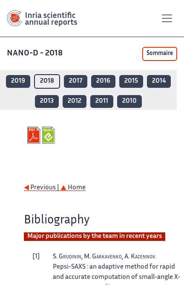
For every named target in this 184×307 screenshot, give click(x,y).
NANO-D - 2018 (35, 53)
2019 (18, 81)
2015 (131, 81)
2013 (47, 101)
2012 (74, 101)
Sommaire (160, 53)
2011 (101, 101)
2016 (103, 81)
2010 (129, 101)
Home (73, 188)
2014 (159, 81)
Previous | (42, 188)
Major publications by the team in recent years (94, 236)
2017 (75, 81)
